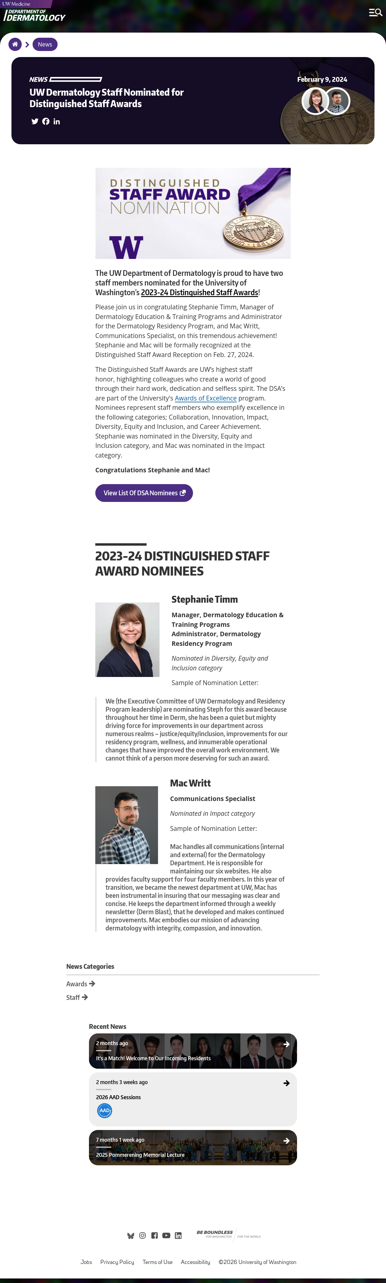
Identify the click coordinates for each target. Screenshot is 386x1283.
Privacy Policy (119, 1264)
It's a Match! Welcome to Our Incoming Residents (132, 1038)
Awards (105, 984)
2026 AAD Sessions (111, 1077)
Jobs (88, 1264)
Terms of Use (159, 1264)
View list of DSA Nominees (148, 495)
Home (13, 48)
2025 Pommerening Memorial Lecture (124, 1135)
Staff (102, 997)
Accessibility (197, 1264)
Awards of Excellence (206, 398)
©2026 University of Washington (257, 1267)
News (45, 45)
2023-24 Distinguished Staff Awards (199, 292)
